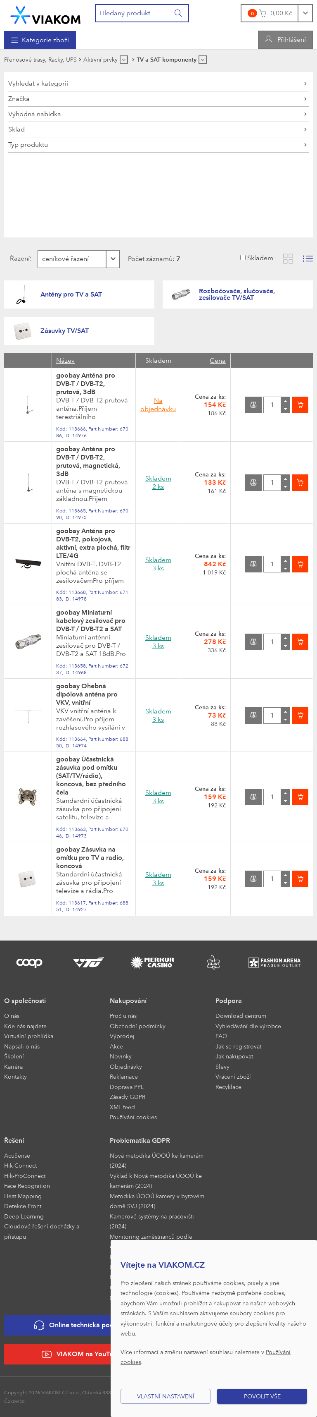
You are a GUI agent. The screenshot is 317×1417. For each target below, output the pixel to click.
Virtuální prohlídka (28, 1035)
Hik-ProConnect (24, 1175)
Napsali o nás (22, 1046)
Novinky (121, 1056)
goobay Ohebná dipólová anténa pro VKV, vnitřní (87, 694)
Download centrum (240, 1015)
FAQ (221, 1035)
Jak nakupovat (234, 1056)
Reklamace (124, 1076)
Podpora (228, 1001)
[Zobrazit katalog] (288, 259)
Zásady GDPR (127, 1096)
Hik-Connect (20, 1165)
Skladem (260, 258)
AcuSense (17, 1155)
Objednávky (126, 1066)
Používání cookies (133, 1116)
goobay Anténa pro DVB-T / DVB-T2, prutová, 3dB (85, 383)
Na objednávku (158, 405)
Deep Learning (24, 1216)
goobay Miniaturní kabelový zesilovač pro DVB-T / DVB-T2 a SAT (90, 620)
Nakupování (128, 1001)
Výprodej (122, 1035)
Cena (218, 360)
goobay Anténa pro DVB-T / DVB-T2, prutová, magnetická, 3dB (88, 461)
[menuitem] (40, 40)
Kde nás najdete (25, 1025)
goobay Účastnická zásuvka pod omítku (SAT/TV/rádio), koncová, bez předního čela (91, 775)
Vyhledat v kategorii (38, 83)
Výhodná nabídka (34, 114)
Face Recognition (27, 1185)
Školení (14, 1056)
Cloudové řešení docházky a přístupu (41, 1231)
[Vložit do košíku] (300, 405)
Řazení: (19, 258)
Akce (116, 1046)
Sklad (16, 129)
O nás (11, 1015)
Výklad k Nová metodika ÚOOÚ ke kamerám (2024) (156, 1181)
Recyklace (228, 1086)
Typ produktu (28, 144)
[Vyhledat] (178, 13)
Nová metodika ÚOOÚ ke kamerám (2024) (156, 1160)
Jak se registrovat (238, 1046)
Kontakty (15, 1076)
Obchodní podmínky (138, 1025)
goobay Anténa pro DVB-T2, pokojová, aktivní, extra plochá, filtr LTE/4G (93, 543)
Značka (19, 99)
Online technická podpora (81, 1325)
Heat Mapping (23, 1195)
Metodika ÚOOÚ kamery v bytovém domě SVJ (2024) (157, 1201)
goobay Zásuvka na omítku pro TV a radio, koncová (90, 857)
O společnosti (25, 1001)
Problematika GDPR (140, 1140)
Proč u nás (123, 1015)
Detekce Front (22, 1205)
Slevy (222, 1066)
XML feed (122, 1107)
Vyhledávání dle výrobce (248, 1025)
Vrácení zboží (233, 1076)
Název (65, 360)
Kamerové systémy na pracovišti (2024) (152, 1221)
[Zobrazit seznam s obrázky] (308, 259)
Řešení (14, 1140)
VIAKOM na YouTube (81, 1354)
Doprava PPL (127, 1086)
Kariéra (13, 1066)
